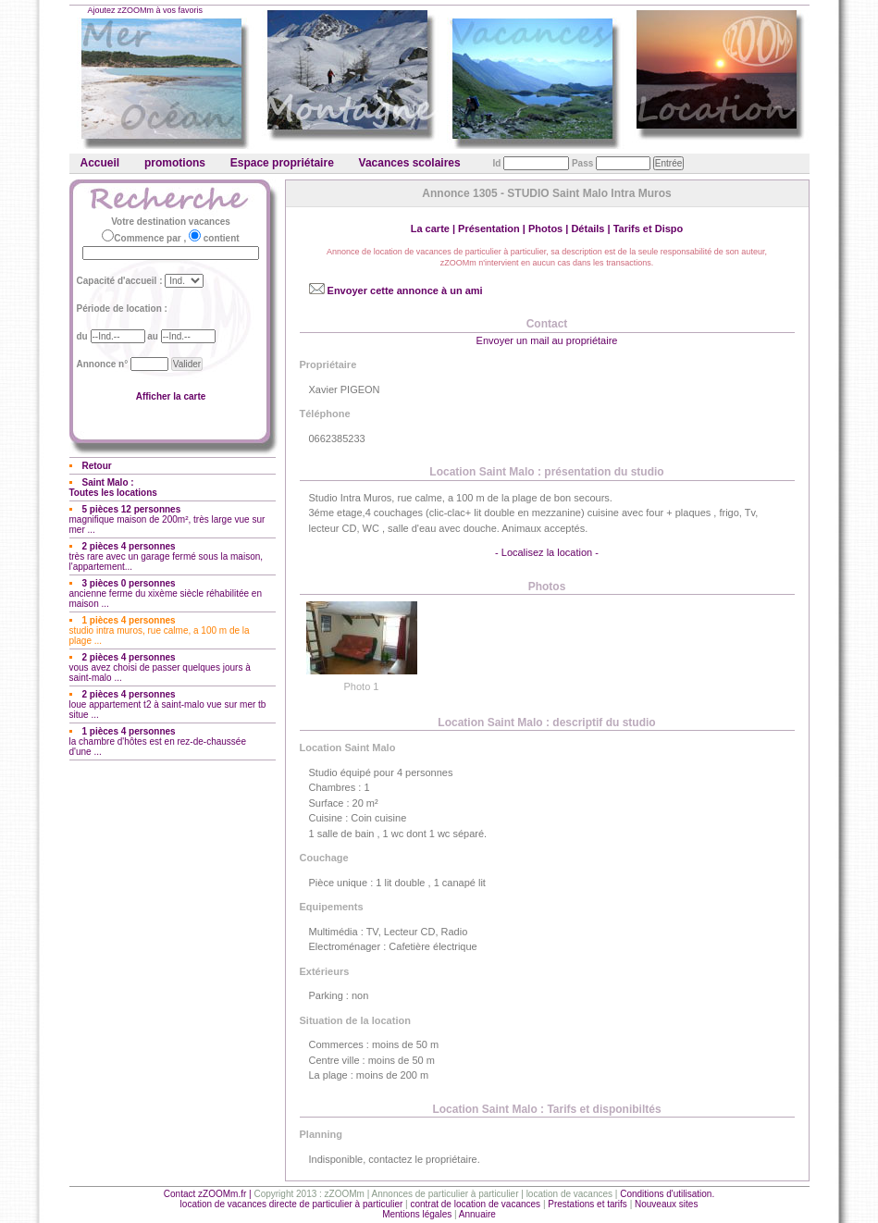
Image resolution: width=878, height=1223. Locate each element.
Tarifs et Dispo (648, 228)
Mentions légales (416, 1214)
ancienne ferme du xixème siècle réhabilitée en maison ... (165, 593)
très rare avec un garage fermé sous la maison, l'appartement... (166, 556)
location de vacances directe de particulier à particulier (291, 1204)
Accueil (100, 162)
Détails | (591, 228)
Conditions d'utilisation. (667, 1194)
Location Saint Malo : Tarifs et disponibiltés (546, 1109)
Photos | (549, 228)
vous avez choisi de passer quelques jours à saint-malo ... (160, 667)
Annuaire (477, 1214)
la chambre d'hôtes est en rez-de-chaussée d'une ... (157, 741)
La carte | (434, 228)
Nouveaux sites (666, 1204)
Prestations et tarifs (587, 1204)
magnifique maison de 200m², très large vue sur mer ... (167, 519)
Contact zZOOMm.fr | (209, 1194)
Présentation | (493, 228)
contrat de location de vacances (475, 1204)
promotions (174, 162)
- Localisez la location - (547, 552)
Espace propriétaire (282, 162)
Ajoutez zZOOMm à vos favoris (146, 10)
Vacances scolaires (410, 162)
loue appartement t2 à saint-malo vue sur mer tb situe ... (167, 704)
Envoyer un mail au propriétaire (547, 340)
